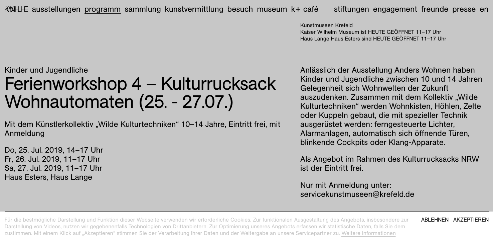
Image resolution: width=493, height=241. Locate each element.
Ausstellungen (56, 9)
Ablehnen (435, 220)
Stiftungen (351, 9)
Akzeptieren (471, 220)
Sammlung (143, 9)
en (484, 9)
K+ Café (304, 9)
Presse (464, 9)
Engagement (395, 9)
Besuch (240, 9)
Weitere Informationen (368, 233)
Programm (103, 9)
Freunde (435, 9)
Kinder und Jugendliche (46, 70)
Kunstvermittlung (194, 9)
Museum (272, 9)
